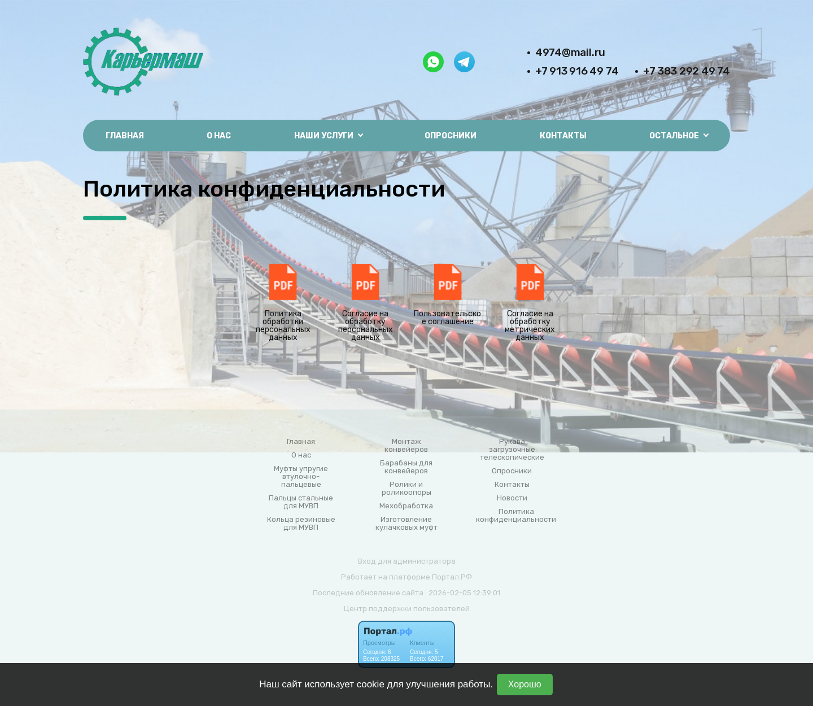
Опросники (451, 136)
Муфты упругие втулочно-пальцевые (301, 477)
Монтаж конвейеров (406, 446)
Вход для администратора (407, 561)
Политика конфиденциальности (516, 516)
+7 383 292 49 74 (686, 70)
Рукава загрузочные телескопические (512, 449)
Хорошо (524, 684)
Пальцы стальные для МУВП (301, 502)
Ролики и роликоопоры (406, 488)
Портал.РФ (452, 577)
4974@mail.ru (570, 52)
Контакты (563, 136)
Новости (512, 498)
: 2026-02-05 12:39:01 (462, 593)
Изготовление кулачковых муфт (406, 523)
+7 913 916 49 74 (577, 70)
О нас (219, 136)
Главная (125, 136)
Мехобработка (406, 506)
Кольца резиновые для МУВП (301, 523)
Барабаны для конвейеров (406, 467)
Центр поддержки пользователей (407, 608)
